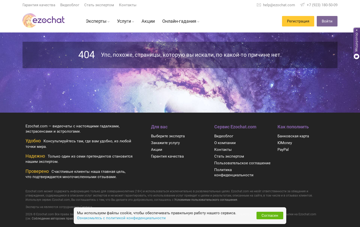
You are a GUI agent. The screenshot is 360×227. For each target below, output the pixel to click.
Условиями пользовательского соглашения (205, 200)
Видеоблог (69, 5)
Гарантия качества (38, 5)
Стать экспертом (99, 5)
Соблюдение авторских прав (52, 218)
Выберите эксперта (168, 136)
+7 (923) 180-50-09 (322, 5)
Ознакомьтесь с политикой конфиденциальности (121, 218)
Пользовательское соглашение (242, 163)
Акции (156, 149)
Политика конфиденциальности (234, 172)
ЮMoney (285, 143)
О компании (225, 143)
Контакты (127, 5)
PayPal (283, 149)
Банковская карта (293, 136)
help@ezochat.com (279, 5)
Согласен (270, 215)
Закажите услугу (165, 143)
